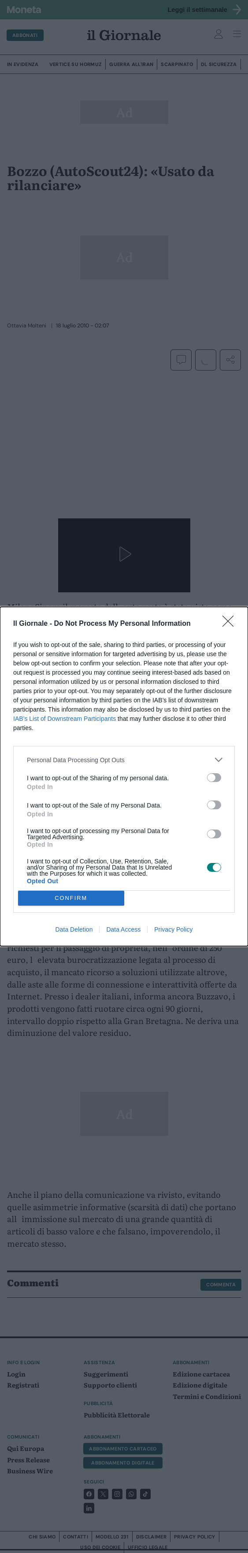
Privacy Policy (173, 929)
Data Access (123, 929)
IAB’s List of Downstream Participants (64, 718)
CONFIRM (71, 898)
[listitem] (124, 759)
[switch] (214, 777)
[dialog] (124, 776)
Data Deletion (74, 929)
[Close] (230, 624)
